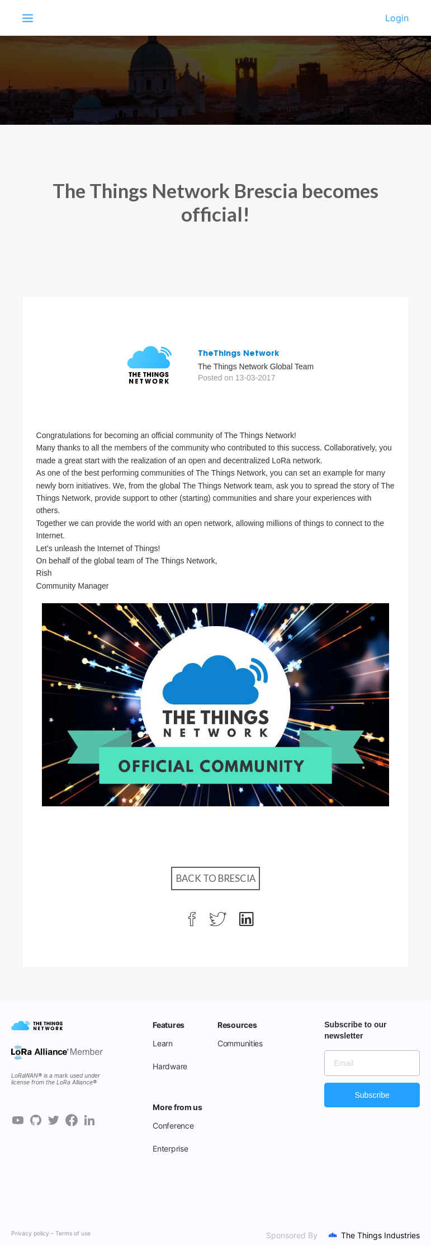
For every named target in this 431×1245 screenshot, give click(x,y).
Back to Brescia (215, 878)
